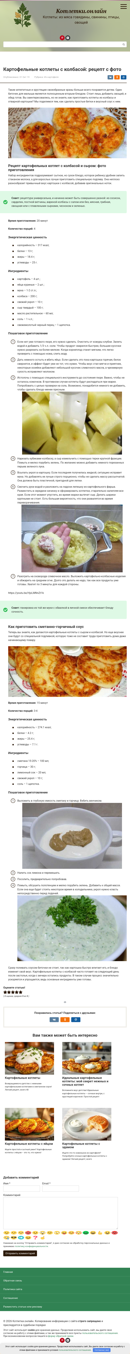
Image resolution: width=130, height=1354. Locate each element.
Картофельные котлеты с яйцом (29, 1144)
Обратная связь (13, 1281)
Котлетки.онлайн (81, 11)
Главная (8, 1272)
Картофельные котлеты (22, 1078)
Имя (6, 1183)
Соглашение (10, 1299)
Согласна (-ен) (102, 1350)
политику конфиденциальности (31, 1246)
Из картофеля (51, 77)
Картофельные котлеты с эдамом (81, 1145)
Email (46, 1183)
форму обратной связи (60, 1338)
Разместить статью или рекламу (23, 1308)
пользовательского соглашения (100, 1335)
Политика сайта (13, 1290)
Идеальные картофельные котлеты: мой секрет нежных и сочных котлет (85, 1081)
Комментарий (11, 1195)
